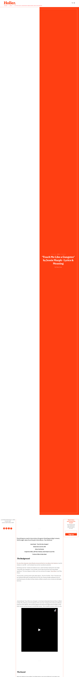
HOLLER (5, 5)
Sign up (71, 534)
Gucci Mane (54, 578)
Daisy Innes (59, 267)
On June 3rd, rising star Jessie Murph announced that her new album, (37, 570)
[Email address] (71, 532)
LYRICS (10, 5)
